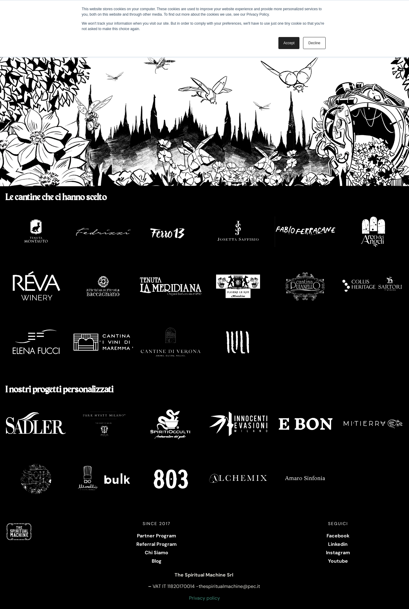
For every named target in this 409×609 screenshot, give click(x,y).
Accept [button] (289, 43)
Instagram (338, 552)
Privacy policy (204, 598)
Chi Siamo (156, 552)
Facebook (338, 536)
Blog (157, 561)
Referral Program (156, 544)
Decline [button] (314, 43)
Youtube (338, 561)
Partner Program (156, 536)
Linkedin (338, 544)
